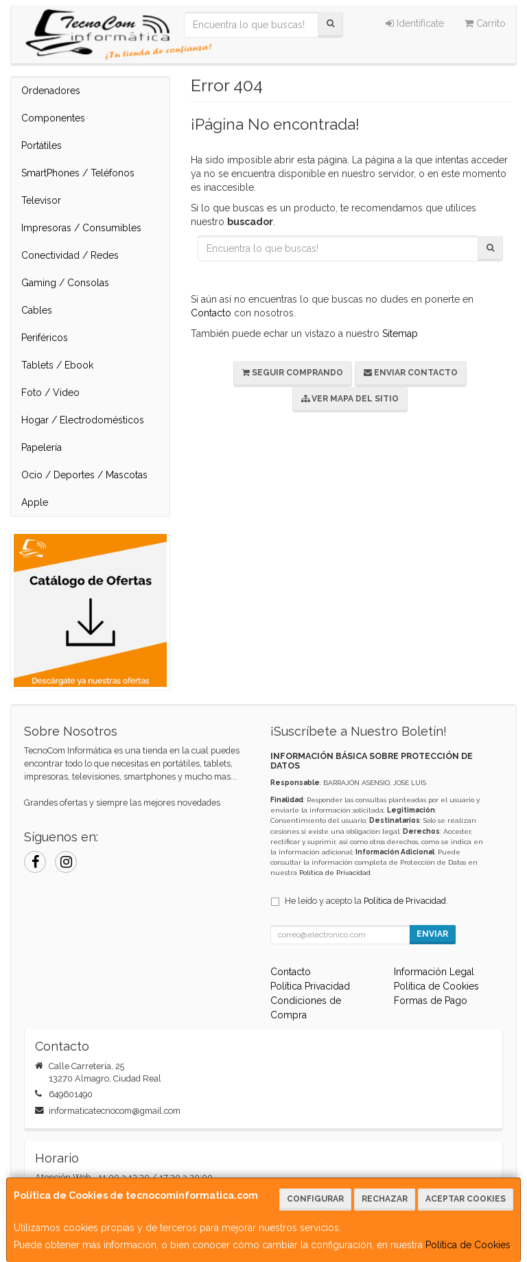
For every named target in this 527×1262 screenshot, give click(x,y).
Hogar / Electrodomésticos (82, 419)
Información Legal (434, 971)
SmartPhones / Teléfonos (77, 172)
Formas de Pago (430, 1000)
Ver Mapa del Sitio (350, 399)
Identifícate (415, 23)
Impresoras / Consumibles (81, 227)
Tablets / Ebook (57, 365)
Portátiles (41, 145)
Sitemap (400, 333)
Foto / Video (50, 392)
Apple (34, 502)
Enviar (432, 934)
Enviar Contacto (411, 372)
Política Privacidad (310, 986)
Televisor (41, 200)
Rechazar (385, 1199)
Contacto (211, 312)
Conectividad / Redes (70, 255)
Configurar (315, 1199)
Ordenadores (50, 90)
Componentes (53, 118)
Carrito (485, 23)
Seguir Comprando (292, 372)
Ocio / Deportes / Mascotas (84, 474)
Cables (36, 310)
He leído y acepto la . (366, 901)
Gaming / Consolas (65, 282)
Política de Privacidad (335, 872)
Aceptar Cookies (465, 1199)
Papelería (41, 447)
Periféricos (44, 337)
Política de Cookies (468, 1244)
